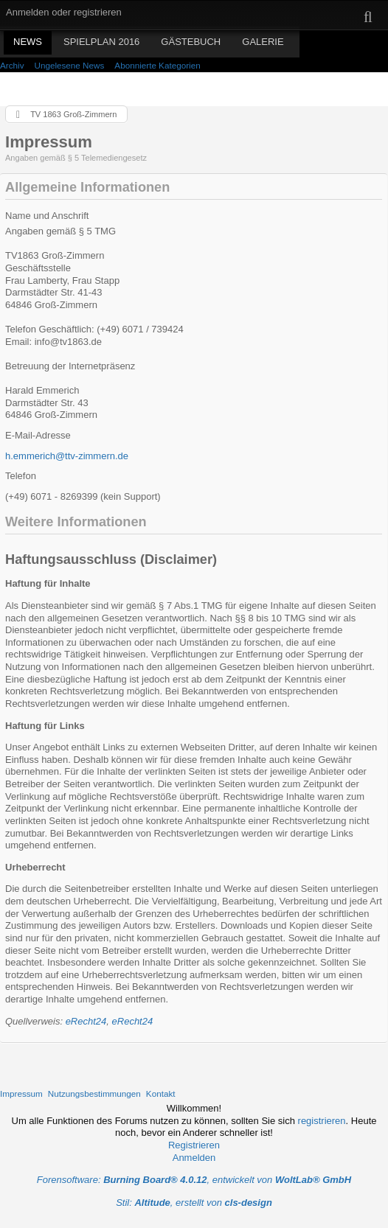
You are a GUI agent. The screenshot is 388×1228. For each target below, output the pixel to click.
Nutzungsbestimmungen (94, 1093)
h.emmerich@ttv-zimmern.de (66, 455)
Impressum (21, 1093)
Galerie (262, 41)
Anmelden (194, 1157)
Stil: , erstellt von (194, 1202)
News (27, 41)
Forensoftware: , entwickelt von (194, 1179)
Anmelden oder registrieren (64, 12)
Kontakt (161, 1093)
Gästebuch (191, 41)
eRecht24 (86, 1021)
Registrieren (194, 1145)
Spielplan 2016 (101, 41)
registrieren (322, 1120)
